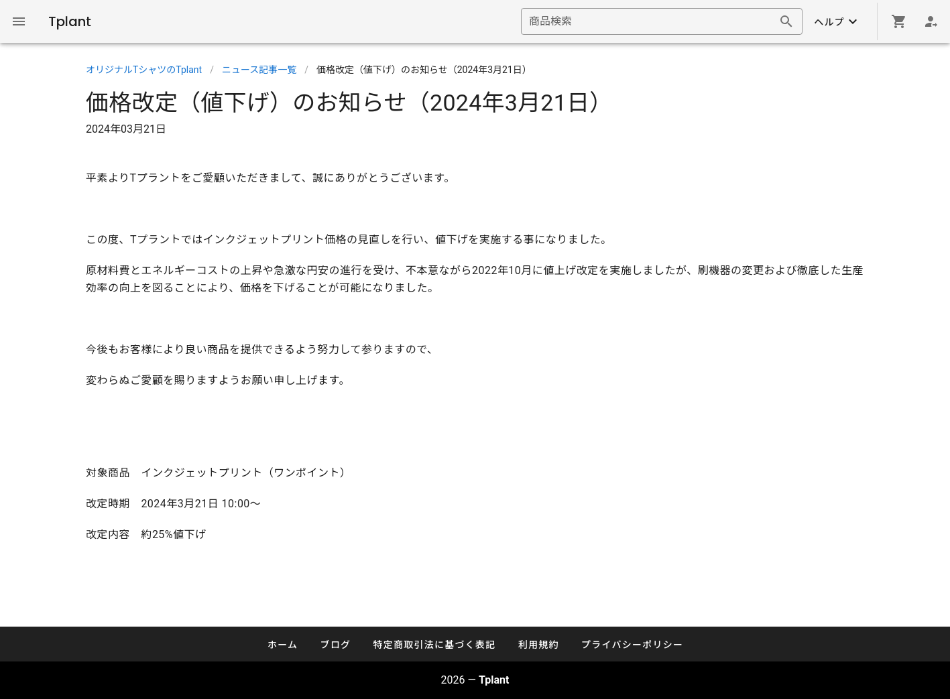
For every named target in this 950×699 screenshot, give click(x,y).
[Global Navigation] (19, 21)
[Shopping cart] (899, 21)
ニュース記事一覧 (259, 69)
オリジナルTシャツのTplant (144, 69)
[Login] (931, 21)
